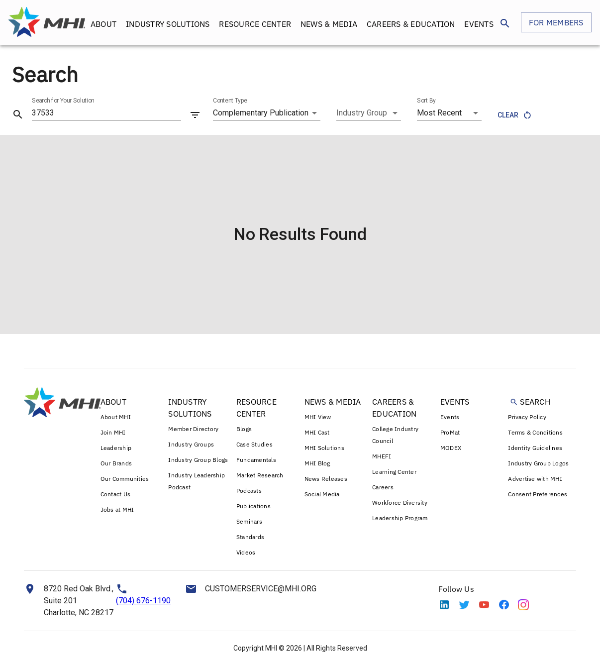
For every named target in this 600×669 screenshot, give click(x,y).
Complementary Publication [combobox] (260, 112)
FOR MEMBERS (556, 22)
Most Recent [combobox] (439, 112)
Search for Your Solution (63, 100)
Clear (514, 115)
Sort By (426, 100)
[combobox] (368, 113)
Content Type (230, 100)
